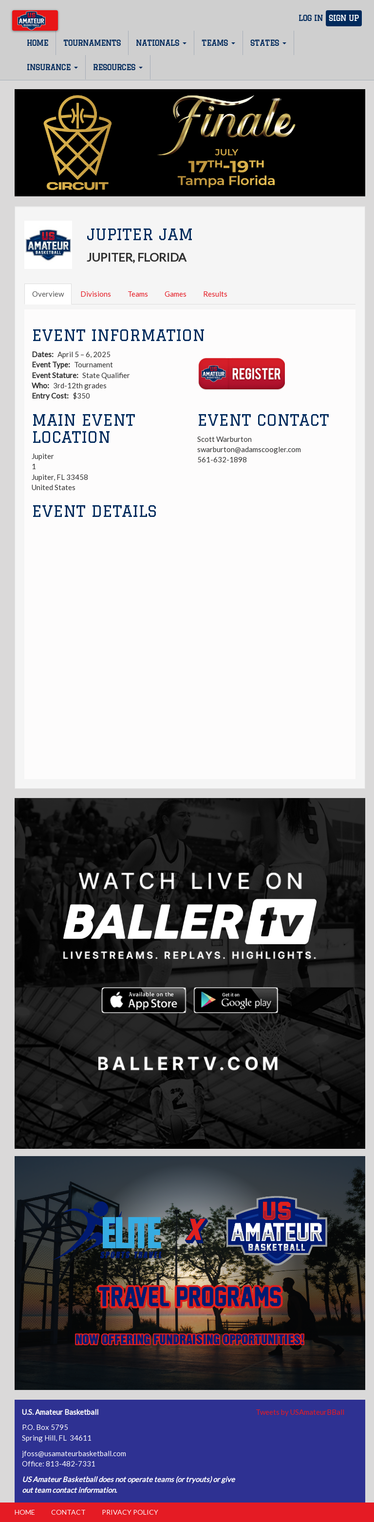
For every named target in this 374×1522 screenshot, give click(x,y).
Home (37, 43)
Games (176, 293)
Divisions (95, 293)
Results (215, 293)
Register (241, 374)
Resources (118, 67)
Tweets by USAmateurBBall (300, 1412)
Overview (48, 293)
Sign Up (344, 18)
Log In (311, 18)
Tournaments (92, 43)
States (268, 43)
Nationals (161, 43)
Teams (218, 43)
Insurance (52, 67)
